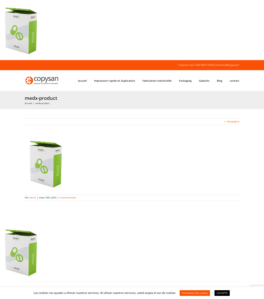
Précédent (233, 121)
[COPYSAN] (42, 76)
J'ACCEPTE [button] (222, 293)
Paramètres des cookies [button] (195, 293)
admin (32, 197)
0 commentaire (67, 197)
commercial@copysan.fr (226, 65)
